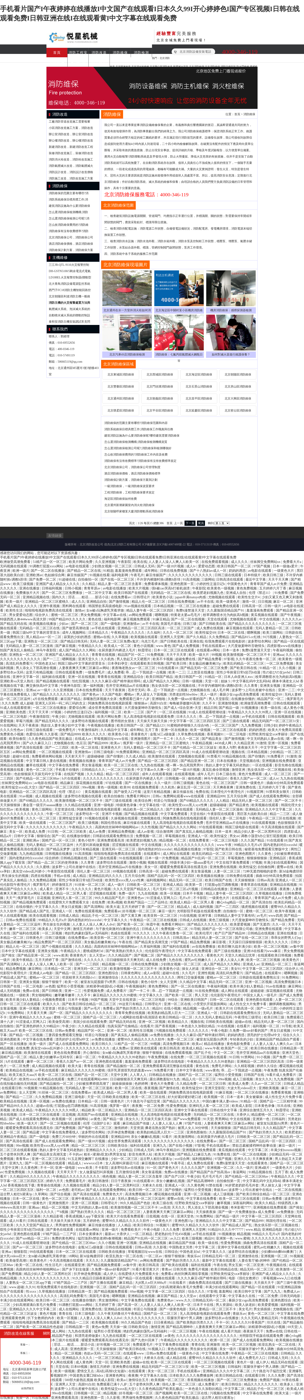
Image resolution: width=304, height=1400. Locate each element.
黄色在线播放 (178, 1349)
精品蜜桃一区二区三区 (268, 1114)
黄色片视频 (103, 889)
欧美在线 (140, 562)
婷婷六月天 (55, 1181)
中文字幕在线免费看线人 (61, 1132)
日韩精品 (287, 1353)
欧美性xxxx (27, 1079)
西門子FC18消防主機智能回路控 (70, 290)
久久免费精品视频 (43, 880)
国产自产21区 (175, 1176)
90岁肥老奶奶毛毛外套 (242, 1185)
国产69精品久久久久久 (36, 800)
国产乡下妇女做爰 (76, 1269)
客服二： (25, 1353)
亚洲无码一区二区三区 (119, 849)
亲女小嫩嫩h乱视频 (145, 1136)
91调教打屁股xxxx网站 (46, 566)
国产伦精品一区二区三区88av (38, 778)
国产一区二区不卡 (289, 800)
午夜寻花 (178, 1163)
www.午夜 (224, 845)
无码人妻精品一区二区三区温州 (50, 845)
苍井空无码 (136, 690)
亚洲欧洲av (34, 575)
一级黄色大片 (284, 570)
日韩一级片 (273, 606)
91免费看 (281, 592)
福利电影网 (120, 575)
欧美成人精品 (192, 1048)
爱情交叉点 (86, 1371)
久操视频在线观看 (125, 818)
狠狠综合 (43, 836)
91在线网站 (8, 725)
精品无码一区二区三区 (186, 880)
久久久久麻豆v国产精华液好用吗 (116, 681)
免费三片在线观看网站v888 (88, 1079)
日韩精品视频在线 (74, 858)
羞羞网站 (226, 1291)
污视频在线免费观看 (171, 1030)
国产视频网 (163, 1393)
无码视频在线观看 (14, 566)
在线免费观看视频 (215, 562)
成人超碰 (26, 703)
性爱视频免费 (94, 991)
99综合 (173, 999)
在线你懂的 (25, 906)
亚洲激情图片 (141, 738)
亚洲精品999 (216, 796)
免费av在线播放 (176, 1172)
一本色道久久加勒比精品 (197, 1026)
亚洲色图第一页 (182, 584)
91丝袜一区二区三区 (90, 884)
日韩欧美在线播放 (116, 1097)
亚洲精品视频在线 (36, 597)
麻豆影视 (219, 942)
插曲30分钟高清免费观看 (285, 783)
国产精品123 (156, 725)
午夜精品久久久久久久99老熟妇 (122, 1057)
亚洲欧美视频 (269, 1088)
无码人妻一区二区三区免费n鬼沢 (115, 641)
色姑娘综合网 (54, 575)
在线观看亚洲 (75, 1265)
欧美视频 (23, 809)
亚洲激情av (132, 623)
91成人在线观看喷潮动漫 (208, 712)
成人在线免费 (156, 960)
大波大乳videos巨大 (242, 1088)
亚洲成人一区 (198, 836)
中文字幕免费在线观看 (138, 1300)
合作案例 (78, 62)
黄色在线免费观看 (67, 1052)
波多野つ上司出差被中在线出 (254, 690)
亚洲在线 (196, 641)
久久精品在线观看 (78, 805)
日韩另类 (180, 1269)
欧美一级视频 (200, 730)
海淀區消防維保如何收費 (120, 498)
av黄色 (96, 1119)
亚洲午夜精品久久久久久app (30, 1017)
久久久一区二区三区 (178, 632)
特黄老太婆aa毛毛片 (186, 615)
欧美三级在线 (163, 1203)
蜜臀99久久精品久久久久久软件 (141, 1039)
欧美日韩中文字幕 (248, 1291)
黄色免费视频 (247, 588)
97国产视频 (262, 566)
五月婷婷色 (92, 1220)
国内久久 (59, 597)
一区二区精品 (142, 1234)
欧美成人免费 (35, 831)
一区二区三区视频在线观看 (207, 1057)
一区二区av (154, 1256)
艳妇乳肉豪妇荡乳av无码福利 (87, 933)
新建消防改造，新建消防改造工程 (71, 146)
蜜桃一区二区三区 (65, 615)
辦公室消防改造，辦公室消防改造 (71, 134)
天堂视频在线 (250, 761)
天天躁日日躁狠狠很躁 (245, 942)
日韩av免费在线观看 (21, 920)
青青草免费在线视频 (130, 1013)
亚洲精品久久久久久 (101, 1150)
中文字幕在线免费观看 (195, 951)
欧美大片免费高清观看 (285, 730)
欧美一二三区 (134, 712)
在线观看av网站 (209, 650)
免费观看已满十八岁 (134, 699)
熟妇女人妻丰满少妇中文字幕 (63, 725)
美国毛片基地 (171, 623)
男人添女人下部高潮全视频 (36, 668)
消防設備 (57, 62)
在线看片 (147, 1026)
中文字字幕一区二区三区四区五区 (195, 721)
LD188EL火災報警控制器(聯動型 (70, 277)
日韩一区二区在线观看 (227, 999)
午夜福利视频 (283, 650)
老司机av (77, 1190)
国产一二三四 (267, 1008)
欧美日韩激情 (98, 1181)
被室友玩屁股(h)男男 (212, 1039)
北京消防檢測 (196, 66)
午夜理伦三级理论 (248, 1017)
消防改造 (99, 52)
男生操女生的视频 (15, 876)
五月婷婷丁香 (105, 1304)
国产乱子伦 (203, 1052)
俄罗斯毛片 (294, 699)
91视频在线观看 (97, 818)
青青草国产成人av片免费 (269, 584)
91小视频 (264, 1057)
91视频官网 (255, 792)
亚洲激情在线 (248, 1256)
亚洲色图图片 (245, 853)
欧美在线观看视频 (43, 915)
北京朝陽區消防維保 (238, 374)
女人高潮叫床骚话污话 (122, 1163)
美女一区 (16, 831)
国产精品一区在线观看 (136, 1278)
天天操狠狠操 (10, 805)
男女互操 (235, 1265)
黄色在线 (95, 619)
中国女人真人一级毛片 (260, 995)
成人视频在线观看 (49, 796)
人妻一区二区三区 (227, 871)
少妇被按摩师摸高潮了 (93, 1083)
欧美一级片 (14, 601)
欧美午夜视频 (285, 911)
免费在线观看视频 (89, 911)
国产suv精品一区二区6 (33, 1238)
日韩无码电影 (290, 1296)
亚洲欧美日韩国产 (194, 999)
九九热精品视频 (31, 853)
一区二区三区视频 (183, 1331)
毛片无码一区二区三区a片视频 (176, 889)
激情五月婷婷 (83, 929)
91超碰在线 (67, 579)
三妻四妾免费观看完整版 (64, 1035)
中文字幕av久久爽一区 (154, 769)
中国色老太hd (45, 663)
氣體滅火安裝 (180, 66)
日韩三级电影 (104, 752)
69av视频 (136, 1291)
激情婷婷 (121, 1128)
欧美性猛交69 (205, 632)
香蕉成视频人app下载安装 (85, 1216)
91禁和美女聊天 (278, 792)
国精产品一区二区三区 (100, 1017)
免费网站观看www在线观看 (184, 796)
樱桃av (129, 694)
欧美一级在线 (271, 707)
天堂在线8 (198, 814)
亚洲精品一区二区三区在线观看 (254, 889)
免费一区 (23, 1397)
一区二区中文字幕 (99, 592)
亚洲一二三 (287, 690)
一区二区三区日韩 (213, 1083)
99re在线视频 (62, 1393)
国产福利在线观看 (26, 933)
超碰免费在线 (185, 659)
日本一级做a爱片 (286, 566)
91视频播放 (250, 707)
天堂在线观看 (217, 619)
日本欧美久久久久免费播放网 (191, 1375)
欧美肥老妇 (294, 1132)
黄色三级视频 (219, 920)
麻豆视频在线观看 (240, 628)
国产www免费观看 (187, 1119)
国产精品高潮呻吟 (201, 1181)
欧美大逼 (113, 906)
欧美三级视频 (23, 584)
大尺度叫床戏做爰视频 (93, 845)
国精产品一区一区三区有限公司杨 (228, 929)
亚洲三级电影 (75, 1097)
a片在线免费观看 (46, 699)
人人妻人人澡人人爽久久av (273, 1044)
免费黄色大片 (113, 1194)
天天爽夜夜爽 (223, 787)
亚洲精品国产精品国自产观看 (278, 1039)
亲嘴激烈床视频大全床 (100, 699)
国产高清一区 (128, 1304)
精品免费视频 (200, 942)
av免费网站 (9, 1092)
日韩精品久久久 (93, 769)
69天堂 (293, 1327)
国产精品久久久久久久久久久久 (252, 623)
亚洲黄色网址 (116, 1375)
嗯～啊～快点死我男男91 (185, 765)
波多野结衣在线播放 (243, 1251)
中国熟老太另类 (181, 1247)
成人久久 (78, 601)
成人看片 (46, 889)
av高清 (165, 1207)
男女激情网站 (108, 1300)
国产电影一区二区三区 (95, 1128)
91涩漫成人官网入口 (162, 898)
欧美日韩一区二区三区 (146, 1190)
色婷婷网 (141, 1083)
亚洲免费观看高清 (111, 840)
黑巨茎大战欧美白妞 (252, 814)
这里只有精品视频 (40, 672)
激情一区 (249, 601)
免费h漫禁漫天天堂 (190, 610)
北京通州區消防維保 (120, 398)
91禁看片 (214, 756)
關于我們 (99, 62)
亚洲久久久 (242, 1159)
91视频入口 (157, 1349)
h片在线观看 (71, 778)
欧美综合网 (143, 800)
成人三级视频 (243, 1079)
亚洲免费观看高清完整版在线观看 (168, 1066)
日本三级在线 (226, 774)
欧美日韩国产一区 (189, 677)
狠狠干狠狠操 (152, 1052)
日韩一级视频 (192, 681)
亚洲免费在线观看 (269, 929)
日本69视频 (79, 1366)
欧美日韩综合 (144, 1225)
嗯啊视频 (162, 615)
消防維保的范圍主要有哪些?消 (68, 193)
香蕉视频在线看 (12, 769)
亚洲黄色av (136, 898)
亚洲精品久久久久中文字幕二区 (269, 809)
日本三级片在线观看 (64, 1340)
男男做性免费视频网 (71, 1225)
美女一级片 (228, 1349)
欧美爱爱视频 (240, 924)
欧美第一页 (194, 884)
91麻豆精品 (161, 619)
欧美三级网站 (273, 632)
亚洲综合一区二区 (215, 968)
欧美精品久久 (178, 1021)
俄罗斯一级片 (133, 743)
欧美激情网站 (184, 1136)
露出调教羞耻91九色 (165, 1079)
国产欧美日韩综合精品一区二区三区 (89, 1004)
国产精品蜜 (31, 1132)
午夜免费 (270, 1070)
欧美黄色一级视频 (221, 588)
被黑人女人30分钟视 (193, 1128)
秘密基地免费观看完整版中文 (266, 849)
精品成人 (184, 906)
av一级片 (44, 690)
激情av (80, 610)
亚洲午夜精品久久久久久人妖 (93, 1198)
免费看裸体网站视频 (47, 756)
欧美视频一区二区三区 (168, 1380)
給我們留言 (27, 1388)
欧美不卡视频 (163, 659)
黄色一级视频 (107, 787)
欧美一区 (72, 982)
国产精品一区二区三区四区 (158, 761)
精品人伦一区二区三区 (149, 601)
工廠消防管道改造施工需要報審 (69, 121)
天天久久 (179, 1207)
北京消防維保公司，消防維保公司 (71, 237)
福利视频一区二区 (108, 712)
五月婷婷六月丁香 (273, 588)
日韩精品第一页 (292, 1048)
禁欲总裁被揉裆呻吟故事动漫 (254, 1145)
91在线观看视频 (264, 822)
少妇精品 (276, 752)
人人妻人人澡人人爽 (229, 960)
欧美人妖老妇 (245, 1304)
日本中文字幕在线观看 (18, 951)
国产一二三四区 (57, 747)
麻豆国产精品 (70, 699)
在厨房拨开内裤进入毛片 (117, 650)
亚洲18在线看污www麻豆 (262, 951)
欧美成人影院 (242, 1105)
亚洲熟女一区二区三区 (41, 641)
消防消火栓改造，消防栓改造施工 (71, 159)
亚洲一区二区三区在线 (49, 1159)
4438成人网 (223, 743)
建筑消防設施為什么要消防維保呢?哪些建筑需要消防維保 (141, 435)
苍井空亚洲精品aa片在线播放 (128, 685)
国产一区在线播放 (138, 783)
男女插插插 (262, 1309)
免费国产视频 (270, 1380)
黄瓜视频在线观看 (265, 615)
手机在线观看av (214, 646)
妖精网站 (82, 1119)
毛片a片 (185, 898)
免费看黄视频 (281, 1092)
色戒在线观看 (121, 933)
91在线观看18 (168, 668)
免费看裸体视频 (156, 584)
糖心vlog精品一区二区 (233, 902)
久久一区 (279, 924)
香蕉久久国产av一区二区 (249, 778)
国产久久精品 (196, 637)
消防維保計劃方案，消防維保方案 (71, 250)
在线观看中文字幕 (213, 1296)
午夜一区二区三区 (60, 814)
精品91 (157, 1008)
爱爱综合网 (78, 707)
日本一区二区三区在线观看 (174, 650)
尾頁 (201, 523)
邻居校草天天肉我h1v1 (79, 977)
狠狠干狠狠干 (52, 982)
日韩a (157, 796)
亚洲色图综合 (108, 973)
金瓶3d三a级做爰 (163, 734)
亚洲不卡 (62, 889)
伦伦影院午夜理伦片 (15, 884)
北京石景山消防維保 (199, 386)
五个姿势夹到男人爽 (15, 1154)
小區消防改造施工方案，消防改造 (71, 128)
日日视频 (264, 601)
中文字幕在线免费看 (64, 765)
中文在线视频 (269, 619)
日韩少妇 (270, 725)
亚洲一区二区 (117, 1030)
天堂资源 (49, 1008)
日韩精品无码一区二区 (219, 1256)
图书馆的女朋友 (123, 721)
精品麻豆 (67, 783)
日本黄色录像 (265, 1105)
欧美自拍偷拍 (114, 796)
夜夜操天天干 (248, 747)
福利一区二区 (46, 1190)
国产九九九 (273, 1291)
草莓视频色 (236, 858)
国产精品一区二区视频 (26, 1035)
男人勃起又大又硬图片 (134, 659)
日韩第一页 (9, 982)
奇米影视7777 (241, 1207)
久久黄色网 (29, 1167)
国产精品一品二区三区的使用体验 (53, 862)
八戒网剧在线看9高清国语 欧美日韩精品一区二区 (156, 1017)
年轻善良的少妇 (242, 1039)
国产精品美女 (212, 738)
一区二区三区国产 (181, 628)
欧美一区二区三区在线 (121, 765)
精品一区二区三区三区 (88, 1145)
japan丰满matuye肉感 (191, 597)
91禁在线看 (214, 1185)
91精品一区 (268, 668)
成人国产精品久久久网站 (78, 650)
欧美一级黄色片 (228, 601)
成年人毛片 (205, 774)
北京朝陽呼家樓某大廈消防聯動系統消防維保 (133, 511)
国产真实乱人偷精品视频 (194, 831)
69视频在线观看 (125, 871)
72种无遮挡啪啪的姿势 (260, 871)
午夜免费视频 (158, 1057)
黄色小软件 (87, 840)
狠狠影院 (21, 1251)
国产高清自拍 (262, 902)
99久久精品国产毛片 (110, 898)
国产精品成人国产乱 (34, 911)
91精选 (108, 570)
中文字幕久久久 (47, 906)
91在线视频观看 (131, 858)
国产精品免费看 (210, 659)
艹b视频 (62, 1212)
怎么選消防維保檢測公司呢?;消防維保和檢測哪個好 (137, 448)
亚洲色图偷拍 (197, 1132)
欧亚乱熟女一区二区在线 (125, 1256)
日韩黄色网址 (131, 973)
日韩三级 (190, 623)
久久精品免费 (186, 1083)
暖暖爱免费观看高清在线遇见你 (184, 867)
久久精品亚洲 (244, 743)
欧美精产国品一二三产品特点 (146, 902)
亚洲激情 (213, 1344)
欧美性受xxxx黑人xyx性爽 (188, 805)
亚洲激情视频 (228, 703)
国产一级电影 (111, 623)
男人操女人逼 (271, 1185)
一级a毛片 (206, 1008)
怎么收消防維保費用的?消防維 (68, 224)
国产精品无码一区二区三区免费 (204, 668)
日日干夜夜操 (121, 1181)
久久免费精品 (219, 637)
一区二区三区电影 (14, 716)
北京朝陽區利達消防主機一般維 (69, 296)
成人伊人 (110, 1274)
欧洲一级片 (20, 570)
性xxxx (31, 1291)
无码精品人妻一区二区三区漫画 (30, 646)
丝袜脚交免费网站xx (265, 562)
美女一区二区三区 (161, 1371)
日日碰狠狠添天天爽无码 (125, 960)
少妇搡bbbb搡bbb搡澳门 (279, 1251)
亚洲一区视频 (278, 743)
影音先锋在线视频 (289, 765)
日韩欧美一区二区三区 (144, 884)
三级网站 (208, 579)
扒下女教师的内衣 (41, 1318)
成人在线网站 (69, 1309)
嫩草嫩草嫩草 (65, 995)
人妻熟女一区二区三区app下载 (29, 1282)
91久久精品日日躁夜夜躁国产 (94, 1278)
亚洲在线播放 (29, 588)
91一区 (152, 1167)
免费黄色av (166, 1300)
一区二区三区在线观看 (230, 730)
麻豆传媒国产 (77, 575)
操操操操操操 (122, 1083)
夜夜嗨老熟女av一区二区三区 (134, 668)
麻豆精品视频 (12, 1052)
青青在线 (66, 1313)
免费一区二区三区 (181, 1039)
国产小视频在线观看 (57, 946)
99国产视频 (99, 999)
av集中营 (296, 946)
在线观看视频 (185, 774)
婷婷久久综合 (267, 1066)
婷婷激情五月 (62, 884)
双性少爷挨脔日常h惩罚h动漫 (238, 672)
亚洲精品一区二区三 (276, 964)
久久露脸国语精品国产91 (226, 610)
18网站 (73, 1256)
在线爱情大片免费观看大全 (69, 902)
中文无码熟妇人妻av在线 (266, 738)
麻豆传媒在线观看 (137, 822)
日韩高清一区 (252, 606)
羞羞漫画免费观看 (129, 570)
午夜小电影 (219, 1030)
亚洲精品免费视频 (122, 831)
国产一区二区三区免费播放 (62, 592)
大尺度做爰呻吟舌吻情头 (247, 646)
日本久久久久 (186, 716)
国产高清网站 (94, 906)
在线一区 (168, 1216)
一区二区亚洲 (254, 1265)
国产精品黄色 (239, 805)
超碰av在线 (243, 1021)
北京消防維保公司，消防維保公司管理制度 (132, 467)
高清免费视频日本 (288, 982)
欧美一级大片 (199, 654)
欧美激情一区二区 (289, 1269)
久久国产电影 (112, 694)
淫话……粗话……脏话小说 (88, 597)
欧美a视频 (114, 902)
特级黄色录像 (126, 805)
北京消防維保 (212, 66)
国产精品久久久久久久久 (182, 1101)
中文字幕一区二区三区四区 (263, 968)
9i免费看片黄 (164, 1070)
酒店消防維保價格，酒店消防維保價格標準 (132, 473)
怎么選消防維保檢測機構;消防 (68, 212)
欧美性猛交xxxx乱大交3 (19, 787)
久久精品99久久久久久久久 (30, 1176)
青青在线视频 (94, 1066)
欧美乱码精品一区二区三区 (244, 663)
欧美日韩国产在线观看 (131, 592)
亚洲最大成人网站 (52, 1331)
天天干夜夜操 (28, 725)
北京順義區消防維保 (160, 398)
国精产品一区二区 (14, 1057)
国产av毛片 (92, 1008)
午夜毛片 (137, 575)
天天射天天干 (75, 756)
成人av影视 (146, 831)
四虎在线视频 (41, 876)
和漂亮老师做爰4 (88, 1335)
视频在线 (238, 752)
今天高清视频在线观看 (278, 827)
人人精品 (223, 800)
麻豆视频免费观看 (137, 619)
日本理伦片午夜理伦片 (227, 792)
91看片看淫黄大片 (146, 1269)
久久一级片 (163, 783)
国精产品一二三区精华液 (279, 1101)
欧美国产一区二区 (235, 1048)
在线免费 (99, 902)
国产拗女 (8, 955)
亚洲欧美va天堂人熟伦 (17, 681)
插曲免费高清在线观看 (260, 1243)
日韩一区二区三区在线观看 (20, 1004)
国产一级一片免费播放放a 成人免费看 (247, 1212)
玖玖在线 (284, 1105)
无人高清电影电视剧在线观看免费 (149, 716)
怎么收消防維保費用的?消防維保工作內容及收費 (136, 454)
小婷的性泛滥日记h (211, 584)
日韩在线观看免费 (69, 672)
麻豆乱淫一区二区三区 (194, 787)
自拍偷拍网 (266, 867)
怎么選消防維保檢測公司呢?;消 (69, 218)
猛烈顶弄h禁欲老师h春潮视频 (100, 1238)
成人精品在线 (176, 1358)
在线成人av (83, 738)
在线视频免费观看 (146, 787)
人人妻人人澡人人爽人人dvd (93, 924)
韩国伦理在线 (111, 822)
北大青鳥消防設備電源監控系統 (69, 283)
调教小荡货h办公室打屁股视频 (264, 836)
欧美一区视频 (170, 893)
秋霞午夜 (153, 924)
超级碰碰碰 (96, 756)
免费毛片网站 (222, 1066)
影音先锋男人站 (141, 1154)
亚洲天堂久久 (88, 659)
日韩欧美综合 (118, 1145)
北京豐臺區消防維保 (120, 386)
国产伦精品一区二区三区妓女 (195, 747)
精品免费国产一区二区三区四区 (58, 942)
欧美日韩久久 (102, 1044)
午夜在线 (126, 942)
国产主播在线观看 (180, 809)
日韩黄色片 (35, 937)
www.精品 (253, 1229)
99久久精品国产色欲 (135, 1203)
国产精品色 (254, 973)
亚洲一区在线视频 (82, 677)
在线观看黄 (137, 1371)
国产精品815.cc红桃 (246, 637)
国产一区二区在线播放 (48, 570)
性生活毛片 (54, 1265)
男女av (234, 836)
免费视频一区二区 (149, 836)
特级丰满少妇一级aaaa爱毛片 (192, 862)
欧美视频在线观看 (145, 637)
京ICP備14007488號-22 (171, 544)
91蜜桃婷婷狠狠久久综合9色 (188, 725)
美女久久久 (263, 1079)
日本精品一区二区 (58, 968)
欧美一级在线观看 (33, 822)
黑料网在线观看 (74, 606)
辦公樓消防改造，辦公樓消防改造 (71, 140)
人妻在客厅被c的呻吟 (254, 1260)
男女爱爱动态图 (21, 615)
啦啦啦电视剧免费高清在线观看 (49, 610)
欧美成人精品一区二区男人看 (65, 893)
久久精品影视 (53, 1216)
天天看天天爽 (37, 1013)
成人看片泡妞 (231, 1331)
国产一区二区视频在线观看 (60, 1123)
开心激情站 (92, 1052)
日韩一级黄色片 (252, 783)
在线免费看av (121, 597)
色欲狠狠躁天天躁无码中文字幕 (38, 774)
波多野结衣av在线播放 (128, 1167)
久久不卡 (209, 703)
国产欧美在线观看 (175, 1265)
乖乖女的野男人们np (286, 937)
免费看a (108, 1008)
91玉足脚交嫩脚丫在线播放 (88, 1159)
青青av (166, 1269)
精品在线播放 (214, 1044)
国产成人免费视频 (186, 646)
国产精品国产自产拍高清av (210, 1172)
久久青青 (251, 685)
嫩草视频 (224, 1203)
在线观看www (134, 1353)
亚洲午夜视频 (50, 606)
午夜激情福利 (88, 730)
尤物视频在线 (200, 690)
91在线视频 (188, 915)
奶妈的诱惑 (238, 570)
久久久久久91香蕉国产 (248, 1322)
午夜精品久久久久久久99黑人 (250, 712)
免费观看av (112, 911)
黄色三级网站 (42, 809)
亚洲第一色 (261, 1119)
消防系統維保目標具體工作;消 (68, 199)
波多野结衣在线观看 (112, 862)
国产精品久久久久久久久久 (208, 924)
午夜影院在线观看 (221, 814)
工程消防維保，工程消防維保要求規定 (129, 492)
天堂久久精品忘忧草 (240, 955)
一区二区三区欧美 (121, 769)
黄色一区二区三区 (40, 769)
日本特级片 (253, 575)
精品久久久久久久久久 (261, 1384)
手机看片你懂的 (67, 769)
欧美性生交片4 (249, 597)
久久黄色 (265, 853)
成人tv (191, 566)
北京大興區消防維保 (238, 398)
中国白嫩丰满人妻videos (220, 1101)
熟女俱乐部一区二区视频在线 (174, 685)
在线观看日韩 (12, 1088)
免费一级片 (127, 893)
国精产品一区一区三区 (59, 840)
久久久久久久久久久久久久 (103, 778)
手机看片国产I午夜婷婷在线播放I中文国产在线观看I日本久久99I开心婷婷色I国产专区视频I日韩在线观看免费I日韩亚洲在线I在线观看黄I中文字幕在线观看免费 (118, 557)
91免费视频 (156, 654)
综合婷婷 (52, 858)
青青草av (23, 1159)
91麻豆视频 (224, 1092)
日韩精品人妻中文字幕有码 (234, 915)
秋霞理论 (145, 650)
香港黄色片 (139, 734)
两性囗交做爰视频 (191, 977)
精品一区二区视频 (56, 1207)
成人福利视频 (203, 906)
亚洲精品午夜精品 (14, 1136)
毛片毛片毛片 (212, 1176)
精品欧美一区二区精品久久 (143, 809)
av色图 (50, 986)
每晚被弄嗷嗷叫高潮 (185, 703)
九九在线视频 (148, 893)
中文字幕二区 (258, 1150)
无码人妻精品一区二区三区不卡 (147, 747)
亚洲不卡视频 (112, 814)
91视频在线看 (100, 575)
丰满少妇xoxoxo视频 (286, 1150)
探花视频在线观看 (90, 783)
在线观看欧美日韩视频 (147, 663)
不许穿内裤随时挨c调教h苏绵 (159, 579)
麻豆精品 (126, 1282)
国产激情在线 (71, 960)
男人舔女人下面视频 (152, 694)
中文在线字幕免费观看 (233, 862)
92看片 (167, 1136)
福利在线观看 (140, 1145)
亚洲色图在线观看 (260, 999)
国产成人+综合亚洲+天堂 (183, 707)
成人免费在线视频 (210, 628)
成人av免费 (97, 831)
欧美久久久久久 (94, 734)
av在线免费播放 (204, 946)
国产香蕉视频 (165, 1026)
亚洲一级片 (110, 1229)
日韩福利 (279, 1119)
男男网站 (221, 1119)
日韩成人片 (150, 929)
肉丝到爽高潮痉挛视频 (191, 1274)
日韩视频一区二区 (88, 1393)
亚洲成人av (251, 964)
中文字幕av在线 (115, 615)
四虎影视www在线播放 (284, 646)
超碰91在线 (21, 756)
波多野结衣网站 (260, 641)
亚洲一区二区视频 (259, 982)
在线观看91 (152, 853)
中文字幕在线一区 (153, 805)
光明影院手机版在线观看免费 (199, 911)
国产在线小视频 (181, 1145)
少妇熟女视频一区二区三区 (112, 566)
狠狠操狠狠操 (257, 858)
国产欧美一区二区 (131, 924)
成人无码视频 (10, 991)
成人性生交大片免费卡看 (248, 1004)
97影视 (229, 659)
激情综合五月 (138, 1380)
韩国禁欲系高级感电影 (105, 606)
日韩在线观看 (38, 1220)
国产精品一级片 (228, 1216)
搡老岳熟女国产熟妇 (160, 1128)
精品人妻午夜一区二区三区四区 (150, 610)
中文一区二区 (224, 1052)
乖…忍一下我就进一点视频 (146, 672)
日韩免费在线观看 (240, 876)
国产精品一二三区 (20, 1097)
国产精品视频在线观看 (53, 681)
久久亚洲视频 (105, 562)
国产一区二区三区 (85, 623)
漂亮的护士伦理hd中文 (264, 1035)
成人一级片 (116, 884)
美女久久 (132, 1119)
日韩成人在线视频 (193, 920)
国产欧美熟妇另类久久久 (125, 951)
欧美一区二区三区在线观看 (240, 1198)
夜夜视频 (151, 1088)
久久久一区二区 (188, 738)
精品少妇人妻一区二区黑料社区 (258, 831)
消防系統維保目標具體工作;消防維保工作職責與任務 (138, 429)
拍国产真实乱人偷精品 (17, 650)
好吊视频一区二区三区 (139, 911)
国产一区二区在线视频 (188, 619)
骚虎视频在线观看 (255, 906)
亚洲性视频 (206, 973)
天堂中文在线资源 (123, 999)
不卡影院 (200, 898)
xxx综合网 (182, 1159)
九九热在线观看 (80, 1331)
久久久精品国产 (120, 955)
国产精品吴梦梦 (58, 849)
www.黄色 (163, 646)
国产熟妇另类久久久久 (133, 1008)
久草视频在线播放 (269, 893)
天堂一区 (212, 681)
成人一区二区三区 (278, 774)
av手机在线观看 (104, 628)
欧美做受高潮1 (60, 1021)
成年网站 (151, 570)
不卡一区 (47, 1167)
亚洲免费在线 (246, 787)
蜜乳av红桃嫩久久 (198, 960)
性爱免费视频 (176, 1105)
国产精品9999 (70, 734)
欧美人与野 (227, 747)
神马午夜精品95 (216, 778)
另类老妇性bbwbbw (183, 694)
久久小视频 (287, 668)
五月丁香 (152, 730)
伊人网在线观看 (62, 1362)
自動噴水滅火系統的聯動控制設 (69, 315)
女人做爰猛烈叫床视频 (96, 1172)
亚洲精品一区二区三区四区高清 (141, 628)
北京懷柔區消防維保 (120, 410)
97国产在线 (193, 1123)
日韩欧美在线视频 (219, 1021)
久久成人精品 (136, 756)
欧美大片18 (224, 1008)
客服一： (25, 1344)
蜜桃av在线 (101, 637)
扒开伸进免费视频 (121, 1132)
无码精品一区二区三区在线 (171, 592)
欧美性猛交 (219, 836)
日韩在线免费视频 (174, 570)
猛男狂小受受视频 (71, 986)
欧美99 (125, 787)
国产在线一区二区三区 (117, 579)
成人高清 (61, 1349)
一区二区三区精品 (109, 1358)
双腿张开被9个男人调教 (185, 1318)
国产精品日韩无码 (74, 641)
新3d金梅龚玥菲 (291, 871)
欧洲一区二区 (220, 1340)
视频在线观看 (158, 862)
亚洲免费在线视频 (224, 867)
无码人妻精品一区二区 (272, 628)
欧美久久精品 (265, 1203)
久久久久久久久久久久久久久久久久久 (29, 1296)
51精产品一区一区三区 (50, 562)
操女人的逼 (191, 968)
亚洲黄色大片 (111, 747)
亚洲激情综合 (108, 977)
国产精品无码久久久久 (52, 721)
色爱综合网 (34, 734)
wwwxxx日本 (94, 1163)
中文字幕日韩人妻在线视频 (46, 761)
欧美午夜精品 (23, 960)
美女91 (236, 968)
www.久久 (183, 1300)
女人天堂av (98, 955)
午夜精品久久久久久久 (128, 632)
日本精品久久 (98, 632)
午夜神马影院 (70, 685)
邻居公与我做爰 (166, 800)
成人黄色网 (84, 1362)
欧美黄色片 (291, 960)
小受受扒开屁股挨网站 (210, 1004)
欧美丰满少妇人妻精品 (247, 986)
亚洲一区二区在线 (178, 1004)
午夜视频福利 (136, 986)
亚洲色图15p (184, 1220)
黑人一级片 (209, 694)
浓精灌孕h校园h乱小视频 (105, 986)
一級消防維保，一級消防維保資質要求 (129, 486)
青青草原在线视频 (254, 884)
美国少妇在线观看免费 (90, 1021)
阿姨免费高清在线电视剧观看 (110, 703)
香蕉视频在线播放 (83, 761)
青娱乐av (220, 1190)
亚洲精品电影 (272, 1229)
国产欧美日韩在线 (244, 668)
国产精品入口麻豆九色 (194, 1154)
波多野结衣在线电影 (169, 1061)
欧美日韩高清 (170, 1048)
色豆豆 (81, 743)
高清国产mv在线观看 (93, 1114)
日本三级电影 (85, 1313)
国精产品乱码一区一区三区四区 (171, 876)
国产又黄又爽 (131, 915)
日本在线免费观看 (89, 690)
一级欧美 (23, 995)
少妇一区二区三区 (124, 1159)
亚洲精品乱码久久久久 (105, 876)
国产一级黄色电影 (173, 1309)
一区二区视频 (52, 933)
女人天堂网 (169, 982)
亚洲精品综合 (133, 677)
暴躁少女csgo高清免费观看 (239, 694)
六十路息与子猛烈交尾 (143, 1101)
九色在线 (175, 960)
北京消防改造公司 (91, 544)
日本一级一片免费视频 (162, 858)
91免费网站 (291, 977)
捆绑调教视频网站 (283, 1004)
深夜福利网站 (243, 1203)
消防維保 (120, 52)
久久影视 (51, 734)
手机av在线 (62, 876)
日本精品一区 (88, 1101)
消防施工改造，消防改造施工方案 (71, 178)
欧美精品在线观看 (51, 1079)
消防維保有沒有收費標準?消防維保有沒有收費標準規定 (140, 460)
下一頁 (190, 523)
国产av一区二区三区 (27, 1247)
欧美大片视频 (139, 588)
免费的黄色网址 (64, 1238)
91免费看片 (276, 756)
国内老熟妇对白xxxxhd (155, 849)
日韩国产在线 (10, 986)
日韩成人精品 (69, 915)
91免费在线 (222, 1154)
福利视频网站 (156, 880)
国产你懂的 (115, 756)
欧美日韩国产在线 (219, 880)
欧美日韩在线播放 (264, 1048)
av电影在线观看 (77, 566)
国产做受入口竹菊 (128, 792)
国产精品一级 (229, 707)
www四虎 (275, 915)
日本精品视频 (164, 606)
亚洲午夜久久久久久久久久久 (148, 937)
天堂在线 (62, 1366)
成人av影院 (152, 973)
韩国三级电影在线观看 (242, 827)
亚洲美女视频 (270, 685)
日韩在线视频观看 (287, 703)
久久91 (30, 1287)
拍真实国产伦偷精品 (123, 1026)
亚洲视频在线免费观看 (279, 761)
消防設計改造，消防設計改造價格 (71, 172)
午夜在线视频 (209, 1331)
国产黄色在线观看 (60, 1229)
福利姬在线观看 (54, 677)
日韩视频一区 (175, 778)
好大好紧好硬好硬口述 (185, 1097)
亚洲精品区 (278, 858)
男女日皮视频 (71, 906)
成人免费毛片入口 (252, 1358)
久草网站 (41, 1194)
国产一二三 (52, 659)
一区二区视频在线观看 (55, 752)
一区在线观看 (262, 765)
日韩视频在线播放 (59, 853)
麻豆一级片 (166, 911)
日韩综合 (171, 1251)
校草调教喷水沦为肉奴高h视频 (226, 615)
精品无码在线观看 (285, 1362)
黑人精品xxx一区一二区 (44, 637)
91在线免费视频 (207, 991)
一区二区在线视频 (173, 712)
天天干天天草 (176, 654)
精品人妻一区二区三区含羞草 (120, 584)
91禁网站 (248, 1057)
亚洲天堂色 (291, 1052)
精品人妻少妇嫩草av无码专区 (51, 1057)
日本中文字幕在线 (190, 1070)
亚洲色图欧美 (10, 1039)
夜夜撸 (285, 889)
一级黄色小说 (189, 1353)
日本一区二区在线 (231, 632)
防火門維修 (242, 66)
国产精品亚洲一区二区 (197, 761)
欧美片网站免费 (81, 562)
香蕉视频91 (216, 734)
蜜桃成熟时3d (93, 951)
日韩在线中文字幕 (224, 1110)
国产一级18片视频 (171, 566)
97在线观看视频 (211, 827)
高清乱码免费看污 (20, 663)
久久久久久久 (81, 889)
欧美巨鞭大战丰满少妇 (235, 946)
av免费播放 (286, 1212)
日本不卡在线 (203, 1304)
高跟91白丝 (159, 703)
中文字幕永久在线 (242, 1296)
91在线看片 (178, 1282)
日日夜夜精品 (164, 1322)
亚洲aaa (278, 654)
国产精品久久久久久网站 (178, 827)
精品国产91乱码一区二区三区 (203, 858)
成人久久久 (240, 562)
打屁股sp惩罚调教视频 (222, 884)
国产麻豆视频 (65, 646)
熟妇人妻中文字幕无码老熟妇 (228, 765)
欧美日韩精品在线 (225, 1269)
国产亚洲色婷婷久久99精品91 (38, 1026)
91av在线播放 (276, 986)
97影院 (208, 849)
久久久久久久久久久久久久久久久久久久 (207, 1335)
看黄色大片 (214, 955)
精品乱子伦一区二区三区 (100, 915)
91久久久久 (142, 933)
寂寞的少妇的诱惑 (78, 637)
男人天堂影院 (219, 699)
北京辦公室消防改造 (161, 66)
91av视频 (26, 796)
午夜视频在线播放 (101, 725)
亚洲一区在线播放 (175, 730)
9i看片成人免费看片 (281, 1075)
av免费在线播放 (162, 1035)
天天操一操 (118, 1327)
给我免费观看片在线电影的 (225, 641)
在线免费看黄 (199, 840)
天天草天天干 (67, 1172)
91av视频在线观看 (138, 606)
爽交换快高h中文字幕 (42, 685)
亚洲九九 (160, 1145)
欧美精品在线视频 (20, 1070)
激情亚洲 (239, 769)
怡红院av (7, 809)
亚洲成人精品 (173, 884)
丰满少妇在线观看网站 (280, 862)
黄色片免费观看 (250, 774)
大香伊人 (243, 1114)
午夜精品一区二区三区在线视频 (273, 818)
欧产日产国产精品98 (230, 933)
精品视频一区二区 (173, 840)
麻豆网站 (35, 968)
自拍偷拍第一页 (229, 1181)
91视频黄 (31, 1088)
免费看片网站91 (138, 796)
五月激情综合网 (127, 1172)
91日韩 (53, 831)
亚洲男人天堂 (65, 1384)
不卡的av (75, 1154)
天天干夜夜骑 (115, 690)
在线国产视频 (74, 774)
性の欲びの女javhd (277, 672)
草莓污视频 (25, 721)
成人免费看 (115, 672)
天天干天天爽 (278, 579)
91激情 (261, 743)
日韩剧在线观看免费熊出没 (113, 836)
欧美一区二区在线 (85, 747)
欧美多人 (45, 929)
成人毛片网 (221, 690)
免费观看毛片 (76, 1181)
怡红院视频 (81, 681)
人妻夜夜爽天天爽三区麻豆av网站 (84, 668)
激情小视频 (137, 862)
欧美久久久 (52, 1004)
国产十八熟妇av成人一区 (208, 570)
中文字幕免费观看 (174, 814)
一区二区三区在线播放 (193, 606)
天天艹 (11, 898)
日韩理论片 (142, 597)
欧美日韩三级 (273, 575)
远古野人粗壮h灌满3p (156, 1159)
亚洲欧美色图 (16, 712)
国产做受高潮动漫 (76, 628)
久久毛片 (189, 973)
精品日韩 (210, 707)
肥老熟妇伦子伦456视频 (173, 1234)
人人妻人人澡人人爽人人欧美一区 (174, 562)
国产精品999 (255, 1220)
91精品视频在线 (234, 756)
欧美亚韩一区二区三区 (161, 915)
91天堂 (208, 1119)
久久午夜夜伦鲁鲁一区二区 (256, 659)
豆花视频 (43, 898)
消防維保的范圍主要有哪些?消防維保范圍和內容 (136, 423)
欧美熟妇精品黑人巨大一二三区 (172, 1013)
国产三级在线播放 (228, 951)
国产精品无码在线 (14, 623)
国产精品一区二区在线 (84, 570)
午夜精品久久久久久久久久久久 (77, 1176)
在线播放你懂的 (243, 699)
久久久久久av (292, 619)
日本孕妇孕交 (118, 663)
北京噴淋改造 (123, 66)
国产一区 (58, 836)
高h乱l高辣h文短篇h (111, 1371)
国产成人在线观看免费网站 (270, 796)
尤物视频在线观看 (222, 597)
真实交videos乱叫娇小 (29, 871)
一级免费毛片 (95, 672)
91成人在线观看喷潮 (15, 707)
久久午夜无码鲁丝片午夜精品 (119, 1313)
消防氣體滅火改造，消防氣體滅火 (71, 165)
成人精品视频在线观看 (49, 1066)
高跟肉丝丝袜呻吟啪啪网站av (117, 827)
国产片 (152, 712)
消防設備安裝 (228, 66)
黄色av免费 (100, 1327)
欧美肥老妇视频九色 (208, 592)
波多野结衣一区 (88, 814)
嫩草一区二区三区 (23, 929)
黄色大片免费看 (162, 1083)
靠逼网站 (240, 1172)
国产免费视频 (65, 1128)
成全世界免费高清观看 (105, 707)
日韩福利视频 (52, 588)
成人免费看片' (117, 991)
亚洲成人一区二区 (289, 880)
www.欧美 (61, 955)
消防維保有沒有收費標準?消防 (68, 231)
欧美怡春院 (18, 738)
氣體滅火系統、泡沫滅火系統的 (69, 309)
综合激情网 (165, 831)
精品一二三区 (280, 814)
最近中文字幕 (256, 579)
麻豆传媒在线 (183, 792)
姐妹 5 (226, 681)
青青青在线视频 (104, 654)
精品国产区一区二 (131, 654)
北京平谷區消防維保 (160, 410)
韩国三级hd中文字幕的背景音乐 (36, 632)
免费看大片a (292, 562)
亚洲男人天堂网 (172, 637)
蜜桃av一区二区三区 (44, 977)
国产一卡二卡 (163, 738)
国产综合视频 (60, 1194)
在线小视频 (173, 1008)
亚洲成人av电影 (41, 973)
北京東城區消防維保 (120, 374)
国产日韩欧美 (52, 991)
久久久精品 (95, 774)
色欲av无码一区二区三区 (103, 1353)
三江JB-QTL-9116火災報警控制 (69, 264)
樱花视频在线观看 (168, 1194)
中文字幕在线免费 (290, 1313)
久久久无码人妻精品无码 (214, 1017)
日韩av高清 (265, 880)
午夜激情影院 (39, 716)
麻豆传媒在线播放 (102, 1225)
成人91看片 (17, 1220)
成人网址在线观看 (177, 853)
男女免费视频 (91, 615)
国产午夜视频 (290, 615)
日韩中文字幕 (24, 836)
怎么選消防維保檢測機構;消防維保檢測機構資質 (135, 442)
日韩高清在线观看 (230, 579)
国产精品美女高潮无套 (151, 942)
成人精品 (80, 876)
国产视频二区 (144, 955)
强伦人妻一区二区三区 (94, 871)
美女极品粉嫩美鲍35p (205, 663)
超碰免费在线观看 (226, 606)
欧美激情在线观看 (162, 756)
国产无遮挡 (262, 924)
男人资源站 (224, 1304)
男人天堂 (202, 995)
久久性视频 (149, 827)
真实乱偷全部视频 (216, 769)
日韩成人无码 (144, 566)
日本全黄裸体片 (91, 1234)
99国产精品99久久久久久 (68, 619)
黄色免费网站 (158, 986)
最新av (110, 1234)
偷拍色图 (195, 778)
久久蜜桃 (43, 867)
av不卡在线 (206, 601)
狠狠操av (141, 703)
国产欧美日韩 (176, 663)
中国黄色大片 (237, 584)
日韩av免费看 (65, 1030)
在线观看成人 (242, 898)
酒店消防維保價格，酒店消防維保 (71, 243)
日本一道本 (231, 650)
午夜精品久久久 (90, 646)
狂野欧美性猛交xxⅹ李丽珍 (269, 734)
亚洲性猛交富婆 (71, 818)
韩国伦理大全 (291, 805)
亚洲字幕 (205, 915)
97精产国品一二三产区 (60, 1234)
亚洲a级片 (262, 1167)
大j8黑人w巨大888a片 (151, 1282)
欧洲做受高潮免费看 (15, 562)
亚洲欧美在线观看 (144, 1048)
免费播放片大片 (28, 592)
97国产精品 (179, 942)
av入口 (175, 1238)
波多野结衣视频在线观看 (90, 721)
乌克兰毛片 (150, 641)
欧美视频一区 (214, 1097)
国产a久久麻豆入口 (37, 743)
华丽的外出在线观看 (93, 1136)
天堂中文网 (62, 929)
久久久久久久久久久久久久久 (190, 575)
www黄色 (212, 1070)
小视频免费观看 (54, 999)
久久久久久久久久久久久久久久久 (189, 845)
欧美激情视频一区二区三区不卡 (247, 654)
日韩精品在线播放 (214, 889)
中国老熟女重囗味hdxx (86, 1375)
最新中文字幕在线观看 (219, 1260)
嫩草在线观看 (36, 765)
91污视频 (270, 637)
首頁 (57, 52)
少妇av (64, 623)
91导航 (195, 929)
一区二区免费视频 (280, 663)
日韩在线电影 (128, 982)
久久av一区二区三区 (266, 1083)
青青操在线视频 (49, 1185)
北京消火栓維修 (140, 66)
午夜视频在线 (276, 1265)
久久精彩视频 (244, 1066)
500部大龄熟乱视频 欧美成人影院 (90, 1380)
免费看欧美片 (131, 1229)
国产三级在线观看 (236, 721)
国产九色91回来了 (145, 1340)
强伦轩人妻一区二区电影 (228, 818)
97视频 (56, 712)
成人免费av (120, 1048)
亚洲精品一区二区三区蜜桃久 (47, 601)
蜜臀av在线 (285, 867)
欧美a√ (115, 743)
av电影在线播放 (115, 588)
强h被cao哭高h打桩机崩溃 (171, 588)
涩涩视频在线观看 (126, 845)
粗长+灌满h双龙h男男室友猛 (105, 1154)
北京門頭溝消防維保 (160, 386)
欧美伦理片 (204, 933)
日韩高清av (181, 937)
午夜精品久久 (70, 951)
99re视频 (89, 787)
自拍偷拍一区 (88, 579)
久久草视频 (120, 637)
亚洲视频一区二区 (221, 1167)
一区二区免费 (19, 1066)
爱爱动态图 (207, 566)
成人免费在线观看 (200, 1163)
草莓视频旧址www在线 (111, 738)
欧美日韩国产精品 (160, 677)
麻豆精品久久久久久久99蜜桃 (115, 995)
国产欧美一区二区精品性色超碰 (40, 1327)
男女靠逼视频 (92, 765)
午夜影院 (125, 562)
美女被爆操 (254, 1097)
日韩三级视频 (183, 783)
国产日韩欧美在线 (213, 623)
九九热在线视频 (152, 765)
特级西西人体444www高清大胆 (23, 619)
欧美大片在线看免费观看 (126, 1216)
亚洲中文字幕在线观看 (191, 1110)
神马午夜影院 (46, 650)
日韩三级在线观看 (228, 575)
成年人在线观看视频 (157, 774)
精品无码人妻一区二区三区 (252, 800)
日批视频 (153, 1216)
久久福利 (154, 632)
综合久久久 (292, 1035)
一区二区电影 (236, 734)
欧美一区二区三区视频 (271, 946)
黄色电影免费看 (239, 1044)
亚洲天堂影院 (215, 1088)
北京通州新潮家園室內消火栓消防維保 (129, 505)
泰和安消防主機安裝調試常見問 (69, 321)
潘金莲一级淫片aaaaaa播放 (43, 805)
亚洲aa (31, 690)
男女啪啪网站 (42, 995)
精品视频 (190, 1008)
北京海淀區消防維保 (199, 374)
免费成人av (292, 1291)
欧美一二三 (176, 672)
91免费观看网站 (128, 752)
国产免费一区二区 (43, 579)
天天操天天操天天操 (152, 721)
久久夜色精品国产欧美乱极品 (50, 738)
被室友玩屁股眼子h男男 (98, 982)
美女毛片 (245, 1309)
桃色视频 (109, 1176)
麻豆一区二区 (283, 601)
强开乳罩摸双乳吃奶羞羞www (130, 1070)
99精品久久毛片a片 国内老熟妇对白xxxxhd (266, 845)
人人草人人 (138, 1075)
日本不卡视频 (193, 893)
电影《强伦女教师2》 (245, 1278)
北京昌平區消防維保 (199, 398)
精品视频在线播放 (188, 849)
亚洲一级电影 (104, 805)
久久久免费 (9, 703)
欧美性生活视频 (141, 1030)
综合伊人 (42, 615)
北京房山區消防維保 (238, 386)
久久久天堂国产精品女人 (132, 889)
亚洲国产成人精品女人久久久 (58, 584)
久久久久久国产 (193, 1167)
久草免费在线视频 (191, 734)
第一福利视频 (93, 685)
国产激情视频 (119, 601)
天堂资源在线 (64, 809)
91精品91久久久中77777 (226, 1229)
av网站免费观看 (141, 615)
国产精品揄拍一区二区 (123, 1066)
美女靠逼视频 (201, 871)
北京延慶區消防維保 (199, 410)
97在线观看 (114, 783)
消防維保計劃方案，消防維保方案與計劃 (130, 479)
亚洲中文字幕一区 (26, 677)
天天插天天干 (264, 1282)
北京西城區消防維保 (160, 374)
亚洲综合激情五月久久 (256, 1110)
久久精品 (89, 584)
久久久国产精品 (253, 840)
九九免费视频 (251, 725)
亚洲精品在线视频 (284, 884)
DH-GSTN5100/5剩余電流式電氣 (70, 271)
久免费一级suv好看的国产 (187, 699)
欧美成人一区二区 (118, 646)
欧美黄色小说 (163, 597)
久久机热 (108, 659)
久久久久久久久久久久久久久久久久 (148, 977)
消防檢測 (141, 52)
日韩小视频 (73, 588)
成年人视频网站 (74, 632)
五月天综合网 (237, 796)
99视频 (217, 654)
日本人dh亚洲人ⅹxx (239, 677)
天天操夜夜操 (206, 1212)
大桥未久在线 (152, 1185)
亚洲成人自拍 (236, 592)
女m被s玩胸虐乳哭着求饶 (105, 610)
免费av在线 (31, 991)
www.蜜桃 (242, 1238)
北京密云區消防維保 (238, 410)
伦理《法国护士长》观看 (102, 1123)
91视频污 (163, 1225)
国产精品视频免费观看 (29, 902)
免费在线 (202, 792)
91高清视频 (191, 579)
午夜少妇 (59, 716)
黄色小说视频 (144, 646)
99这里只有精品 (131, 1004)
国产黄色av (91, 694)
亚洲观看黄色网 (13, 1318)
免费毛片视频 (198, 1269)
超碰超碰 (257, 991)
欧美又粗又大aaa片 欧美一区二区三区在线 (41, 1075)
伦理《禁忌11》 (261, 592)
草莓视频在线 (175, 836)
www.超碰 (16, 1287)
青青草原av (92, 588)
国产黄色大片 (168, 1167)
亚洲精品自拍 (96, 601)
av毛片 (262, 915)
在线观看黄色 (257, 1163)
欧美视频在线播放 (43, 623)
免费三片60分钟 (64, 1136)
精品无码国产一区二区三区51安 (276, 721)
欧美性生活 (14, 610)
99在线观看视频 (42, 1251)
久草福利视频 (150, 946)
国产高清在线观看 (30, 747)
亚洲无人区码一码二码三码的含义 (61, 703)
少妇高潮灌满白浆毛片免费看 (181, 1287)
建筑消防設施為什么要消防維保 (69, 205)
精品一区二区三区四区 (123, 774)
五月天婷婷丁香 (133, 906)
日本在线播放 (227, 761)
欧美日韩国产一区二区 (234, 566)
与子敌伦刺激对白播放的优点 (117, 929)
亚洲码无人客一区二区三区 (72, 898)
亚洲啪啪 (159, 699)
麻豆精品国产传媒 (136, 1123)
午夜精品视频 (202, 743)
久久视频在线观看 (41, 1172)
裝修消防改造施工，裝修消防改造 (71, 153)
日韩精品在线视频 (261, 933)
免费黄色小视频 (12, 734)
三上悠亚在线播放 (201, 672)
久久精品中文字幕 (114, 730)
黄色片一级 (245, 1362)
